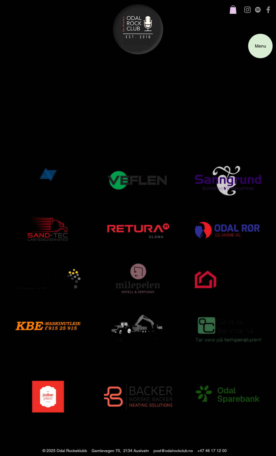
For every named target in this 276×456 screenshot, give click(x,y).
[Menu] (260, 46)
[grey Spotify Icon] (257, 9)
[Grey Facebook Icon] (268, 9)
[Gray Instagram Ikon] (247, 9)
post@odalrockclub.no (173, 450)
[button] (233, 9)
